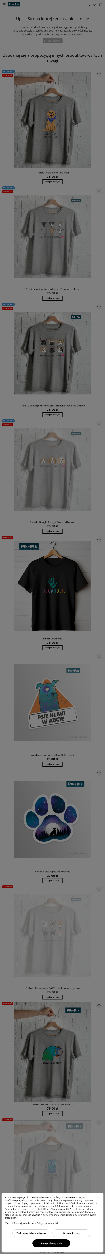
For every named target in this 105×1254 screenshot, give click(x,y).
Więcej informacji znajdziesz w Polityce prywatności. (32, 1223)
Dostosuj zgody (71, 1233)
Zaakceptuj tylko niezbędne (31, 1233)
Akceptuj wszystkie (51, 1243)
